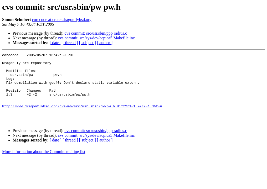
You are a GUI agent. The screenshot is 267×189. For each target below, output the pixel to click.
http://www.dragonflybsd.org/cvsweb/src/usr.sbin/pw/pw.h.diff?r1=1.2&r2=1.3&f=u (82, 117)
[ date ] (55, 42)
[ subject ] (87, 42)
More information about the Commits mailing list (43, 165)
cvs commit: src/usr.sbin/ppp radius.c (95, 33)
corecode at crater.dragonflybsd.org (61, 19)
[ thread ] (70, 42)
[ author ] (105, 42)
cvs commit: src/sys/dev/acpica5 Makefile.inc (96, 38)
